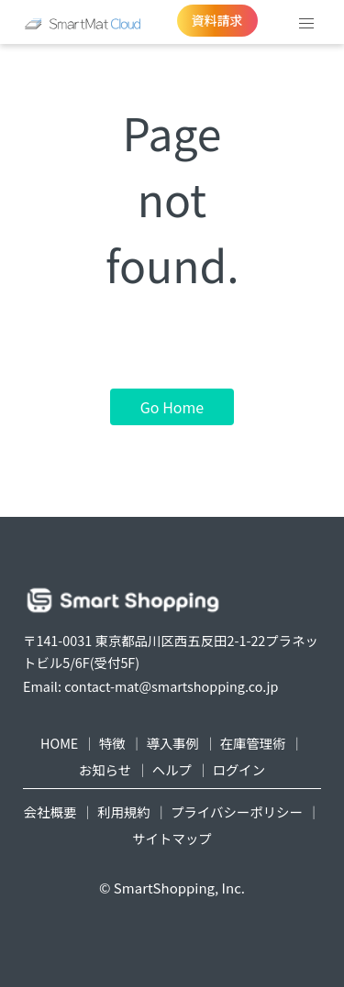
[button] (306, 24)
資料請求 (217, 20)
